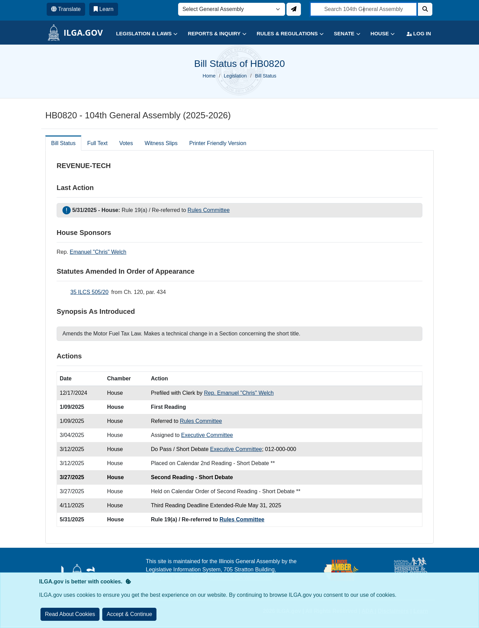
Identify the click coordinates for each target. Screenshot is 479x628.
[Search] (425, 9)
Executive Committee (207, 435)
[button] (141, 33)
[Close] (129, 614)
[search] (364, 9)
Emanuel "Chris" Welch (98, 252)
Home (209, 76)
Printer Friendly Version (217, 143)
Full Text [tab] (97, 143)
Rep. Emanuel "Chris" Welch (238, 393)
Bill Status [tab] (63, 143)
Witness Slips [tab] (160, 143)
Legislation (235, 76)
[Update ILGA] (294, 9)
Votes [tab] (126, 143)
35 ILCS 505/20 (89, 292)
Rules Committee (209, 210)
